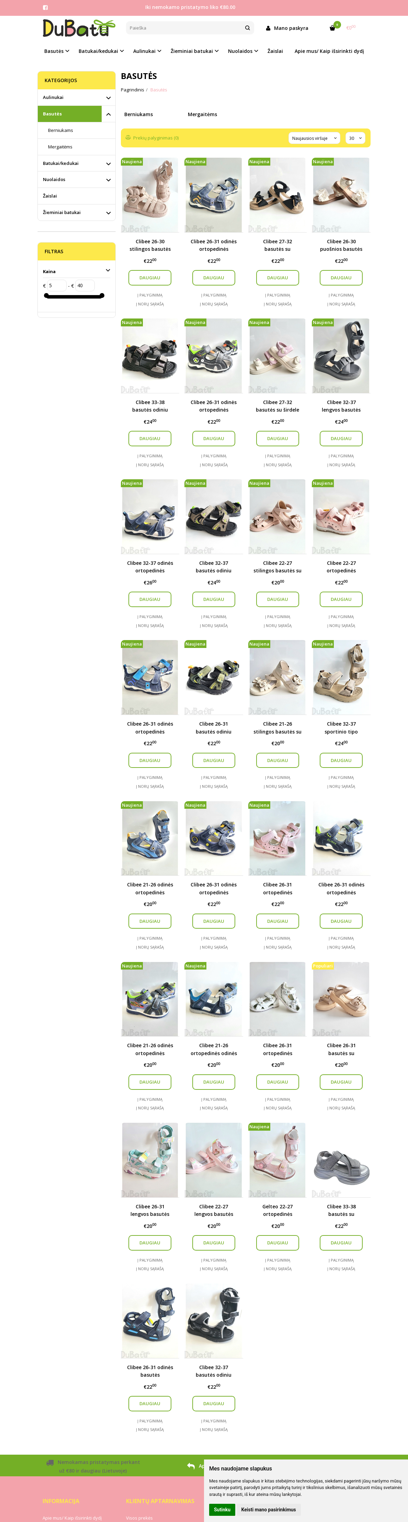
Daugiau (149, 278)
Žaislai (275, 51)
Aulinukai (53, 97)
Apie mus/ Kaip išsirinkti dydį (329, 51)
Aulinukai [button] (144, 51)
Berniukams (60, 130)
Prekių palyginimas (152, 138)
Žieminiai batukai (62, 212)
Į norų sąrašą (150, 303)
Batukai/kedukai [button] (98, 51)
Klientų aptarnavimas (160, 1501)
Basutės (52, 114)
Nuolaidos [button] (240, 51)
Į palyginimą (149, 295)
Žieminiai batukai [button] (192, 51)
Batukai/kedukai (61, 163)
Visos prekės (139, 1518)
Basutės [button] (54, 51)
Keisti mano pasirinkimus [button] (268, 1509)
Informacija (61, 1501)
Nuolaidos (54, 179)
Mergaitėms (60, 147)
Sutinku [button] (222, 1509)
